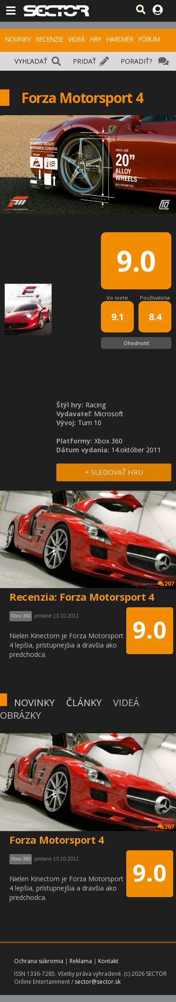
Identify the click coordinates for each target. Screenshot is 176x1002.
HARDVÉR (119, 39)
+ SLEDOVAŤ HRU (114, 472)
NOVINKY (18, 39)
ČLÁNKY (83, 702)
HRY (95, 39)
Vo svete (117, 297)
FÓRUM (149, 39)
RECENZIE (49, 39)
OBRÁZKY (20, 715)
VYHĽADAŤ (31, 61)
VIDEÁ (76, 39)
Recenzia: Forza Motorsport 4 (81, 596)
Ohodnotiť (136, 342)
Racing (95, 404)
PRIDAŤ (84, 61)
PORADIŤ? (136, 61)
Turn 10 (89, 422)
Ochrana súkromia (38, 961)
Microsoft (108, 413)
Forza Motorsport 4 (56, 840)
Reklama (80, 961)
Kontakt (108, 961)
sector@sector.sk (98, 982)
